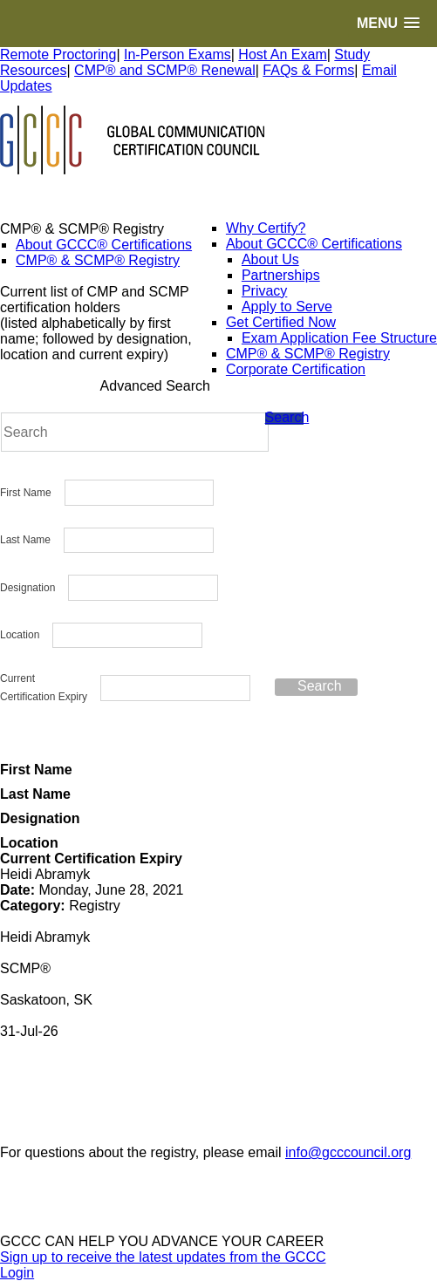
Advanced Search (155, 385)
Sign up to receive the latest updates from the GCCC (163, 1257)
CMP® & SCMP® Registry (98, 260)
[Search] (135, 432)
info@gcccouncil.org (348, 1152)
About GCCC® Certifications (104, 244)
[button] (388, 23)
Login (17, 1272)
